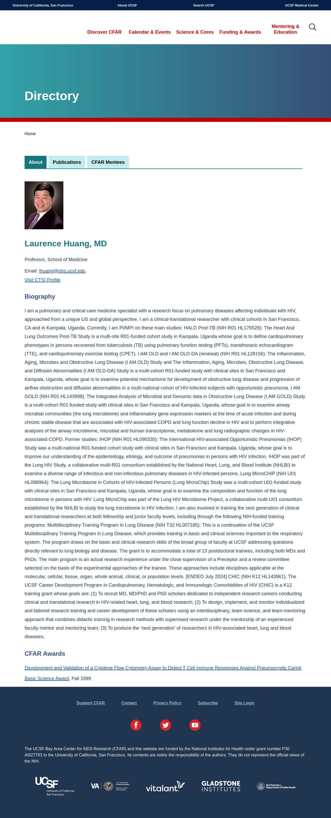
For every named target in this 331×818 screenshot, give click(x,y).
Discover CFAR (104, 32)
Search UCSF (203, 5)
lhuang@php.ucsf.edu (62, 271)
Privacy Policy (167, 703)
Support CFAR (91, 703)
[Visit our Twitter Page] (165, 726)
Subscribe (208, 703)
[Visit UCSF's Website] (54, 794)
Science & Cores (195, 32)
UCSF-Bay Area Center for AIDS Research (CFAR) (39, 27)
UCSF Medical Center (301, 5)
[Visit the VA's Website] (110, 790)
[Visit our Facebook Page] (136, 726)
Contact (129, 703)
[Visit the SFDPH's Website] (276, 789)
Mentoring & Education (285, 29)
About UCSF (127, 5)
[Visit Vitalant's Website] (165, 790)
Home (30, 133)
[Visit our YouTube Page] (195, 726)
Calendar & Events (150, 32)
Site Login (244, 703)
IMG (313, 27)
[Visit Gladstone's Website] (220, 790)
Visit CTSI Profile (43, 280)
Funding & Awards (240, 32)
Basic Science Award (47, 678)
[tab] (36, 162)
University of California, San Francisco (42, 5)
